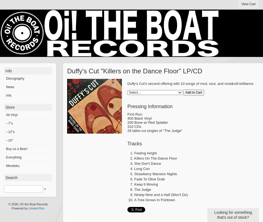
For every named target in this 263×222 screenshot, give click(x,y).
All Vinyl (12, 115)
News (10, 87)
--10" (9, 140)
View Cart (248, 4)
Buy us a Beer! (17, 149)
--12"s (10, 132)
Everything (14, 157)
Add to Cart (193, 92)
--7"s (9, 123)
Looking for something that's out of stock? (233, 215)
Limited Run (36, 208)
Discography (15, 78)
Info (9, 95)
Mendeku (12, 166)
